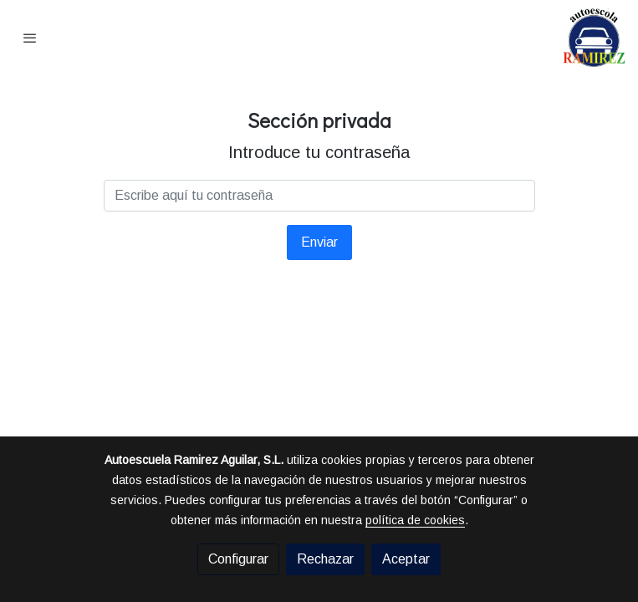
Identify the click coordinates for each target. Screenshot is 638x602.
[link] (594, 37)
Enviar (319, 242)
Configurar (238, 559)
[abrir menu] (30, 37)
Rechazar (325, 559)
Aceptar (406, 559)
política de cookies (415, 520)
